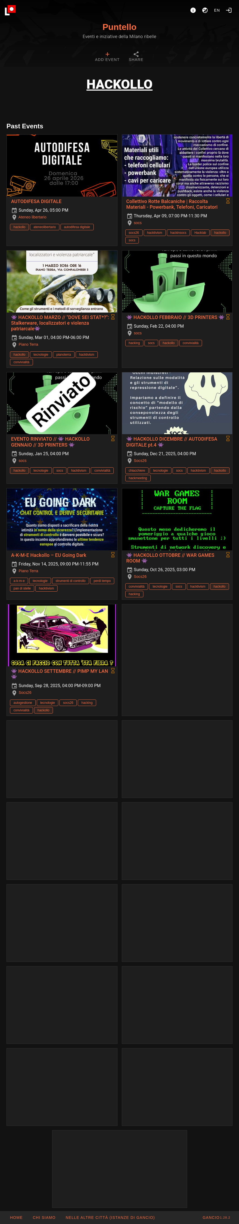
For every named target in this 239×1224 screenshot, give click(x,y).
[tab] (107, 57)
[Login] (229, 10)
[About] (193, 10)
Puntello (119, 27)
